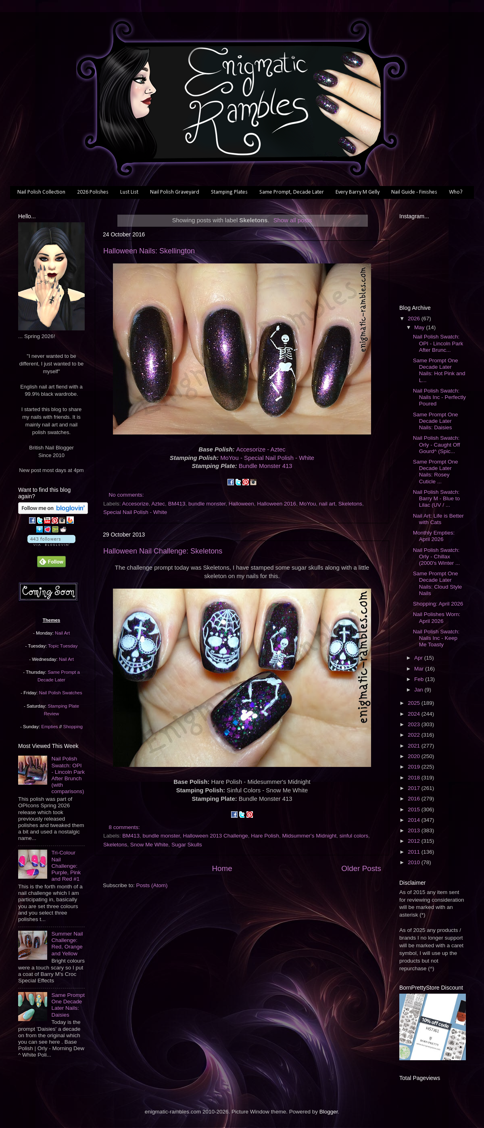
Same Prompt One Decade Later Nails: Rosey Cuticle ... (435, 472)
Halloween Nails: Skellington (149, 251)
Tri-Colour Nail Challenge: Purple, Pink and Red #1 (66, 866)
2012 (414, 841)
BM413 (177, 504)
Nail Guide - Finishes (414, 192)
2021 (414, 746)
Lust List (129, 192)
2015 (414, 809)
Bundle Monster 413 (265, 466)
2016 (414, 799)
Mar (419, 669)
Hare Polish (265, 836)
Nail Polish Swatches (60, 692)
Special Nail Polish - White (135, 512)
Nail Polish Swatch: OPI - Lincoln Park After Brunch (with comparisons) (68, 775)
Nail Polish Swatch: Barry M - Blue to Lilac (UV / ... (436, 498)
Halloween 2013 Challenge (215, 836)
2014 (414, 820)
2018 (414, 778)
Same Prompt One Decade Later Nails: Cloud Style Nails (437, 583)
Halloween (241, 504)
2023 (414, 724)
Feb (419, 679)
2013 (414, 830)
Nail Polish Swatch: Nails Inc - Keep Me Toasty (436, 638)
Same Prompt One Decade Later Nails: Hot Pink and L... (439, 370)
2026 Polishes (92, 192)
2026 (414, 318)
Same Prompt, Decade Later (291, 192)
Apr (419, 658)
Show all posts (292, 220)
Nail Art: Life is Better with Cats (438, 519)
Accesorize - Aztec (261, 449)
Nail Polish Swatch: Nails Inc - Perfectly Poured (439, 397)
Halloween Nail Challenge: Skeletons (162, 551)
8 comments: (125, 827)
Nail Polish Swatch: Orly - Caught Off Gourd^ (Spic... (436, 444)
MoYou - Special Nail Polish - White (267, 458)
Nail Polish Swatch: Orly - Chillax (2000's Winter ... (436, 556)
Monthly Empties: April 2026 (434, 536)
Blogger (328, 1112)
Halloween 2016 (276, 504)
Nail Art (62, 633)
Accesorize (135, 504)
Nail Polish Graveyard (174, 192)
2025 (414, 703)
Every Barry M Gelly (358, 192)
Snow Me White (149, 845)
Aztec (158, 504)
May (420, 327)
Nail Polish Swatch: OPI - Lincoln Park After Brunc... (438, 343)
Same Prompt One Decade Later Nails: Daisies (68, 1005)
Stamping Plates (229, 192)
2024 (414, 714)
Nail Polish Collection (41, 192)
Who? (456, 192)
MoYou (307, 504)
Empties (49, 726)
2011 (414, 852)
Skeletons (350, 504)
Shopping (73, 726)
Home (222, 868)
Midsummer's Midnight (309, 836)
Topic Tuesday (62, 645)
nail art (327, 504)
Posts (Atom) (152, 885)
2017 (414, 788)
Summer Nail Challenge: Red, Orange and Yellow (67, 944)
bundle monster (206, 504)
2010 (414, 862)
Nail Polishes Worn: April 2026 (437, 617)
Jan (419, 690)
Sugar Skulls (186, 845)
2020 (414, 756)
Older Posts (361, 868)
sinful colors (354, 836)
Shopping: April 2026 (438, 604)
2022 (414, 735)
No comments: (127, 495)
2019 (414, 767)
